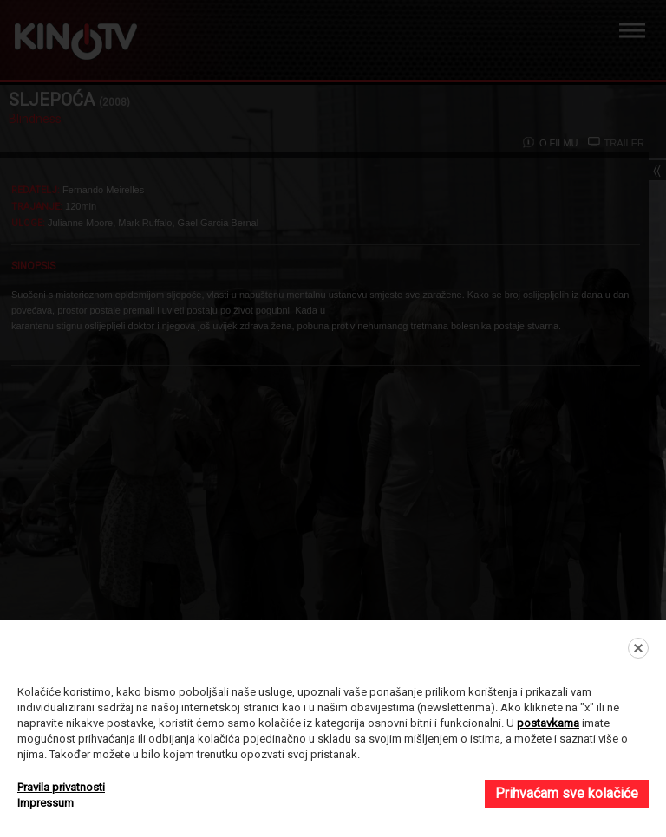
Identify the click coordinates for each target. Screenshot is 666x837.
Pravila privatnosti (61, 787)
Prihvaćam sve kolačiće (566, 793)
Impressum (45, 802)
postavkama (548, 723)
